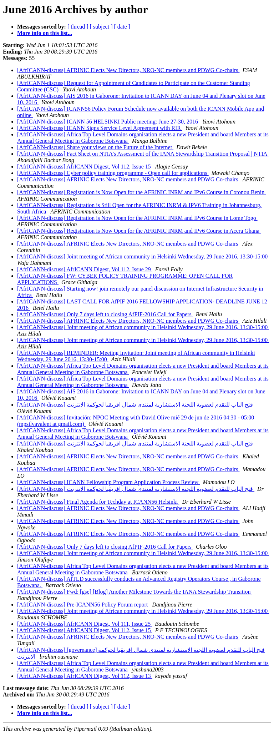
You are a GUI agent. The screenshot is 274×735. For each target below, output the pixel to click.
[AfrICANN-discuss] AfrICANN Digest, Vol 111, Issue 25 (84, 624)
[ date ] (122, 27)
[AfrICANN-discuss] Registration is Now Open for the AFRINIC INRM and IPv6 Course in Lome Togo (137, 218)
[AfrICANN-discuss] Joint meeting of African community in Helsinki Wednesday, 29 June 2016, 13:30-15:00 (143, 256)
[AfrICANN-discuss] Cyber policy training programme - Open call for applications (113, 173)
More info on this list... (44, 33)
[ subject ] (101, 27)
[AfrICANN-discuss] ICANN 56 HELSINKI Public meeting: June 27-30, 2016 (108, 122)
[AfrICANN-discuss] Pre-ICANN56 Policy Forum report (83, 604)
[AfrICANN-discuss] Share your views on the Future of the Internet (95, 147)
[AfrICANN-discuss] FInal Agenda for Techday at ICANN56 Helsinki (98, 502)
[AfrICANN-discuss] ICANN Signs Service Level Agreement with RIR (99, 128)
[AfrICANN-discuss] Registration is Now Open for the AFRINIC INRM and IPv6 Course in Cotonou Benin (141, 192)
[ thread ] (77, 27)
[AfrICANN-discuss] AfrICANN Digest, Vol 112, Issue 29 (84, 269)
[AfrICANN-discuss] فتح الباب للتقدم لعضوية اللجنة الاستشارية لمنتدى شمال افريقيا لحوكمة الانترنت (135, 405)
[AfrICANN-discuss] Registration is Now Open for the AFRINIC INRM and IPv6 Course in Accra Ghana (139, 231)
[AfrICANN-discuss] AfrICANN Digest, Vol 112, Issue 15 (84, 166)
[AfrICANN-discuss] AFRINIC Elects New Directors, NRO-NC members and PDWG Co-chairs (128, 70)
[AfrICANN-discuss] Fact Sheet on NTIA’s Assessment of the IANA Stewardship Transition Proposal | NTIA (143, 154)
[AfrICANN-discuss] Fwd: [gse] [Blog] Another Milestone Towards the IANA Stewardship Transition (134, 592)
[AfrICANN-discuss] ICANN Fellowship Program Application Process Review (108, 482)
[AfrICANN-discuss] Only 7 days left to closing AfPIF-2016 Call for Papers (105, 314)
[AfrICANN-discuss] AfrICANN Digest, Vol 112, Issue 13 (84, 676)
